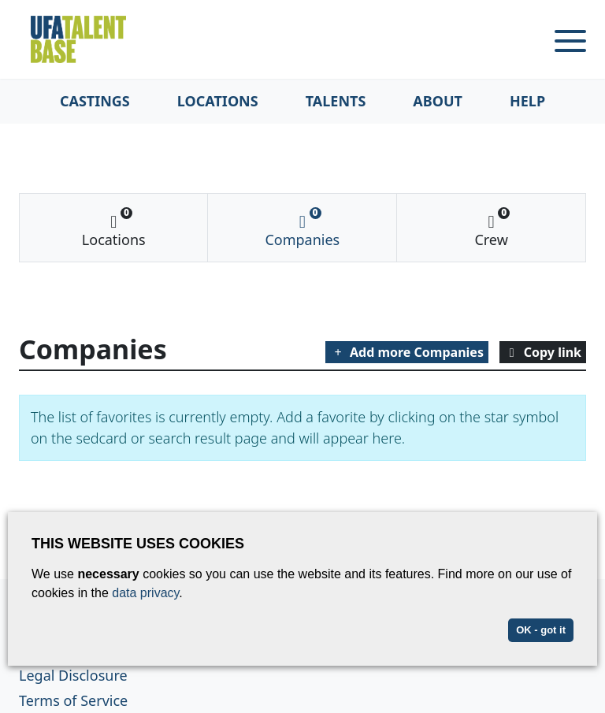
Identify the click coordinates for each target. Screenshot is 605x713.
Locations (217, 100)
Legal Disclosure (73, 675)
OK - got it (541, 630)
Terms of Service (73, 700)
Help (527, 100)
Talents (336, 100)
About (437, 100)
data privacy (145, 593)
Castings (95, 100)
